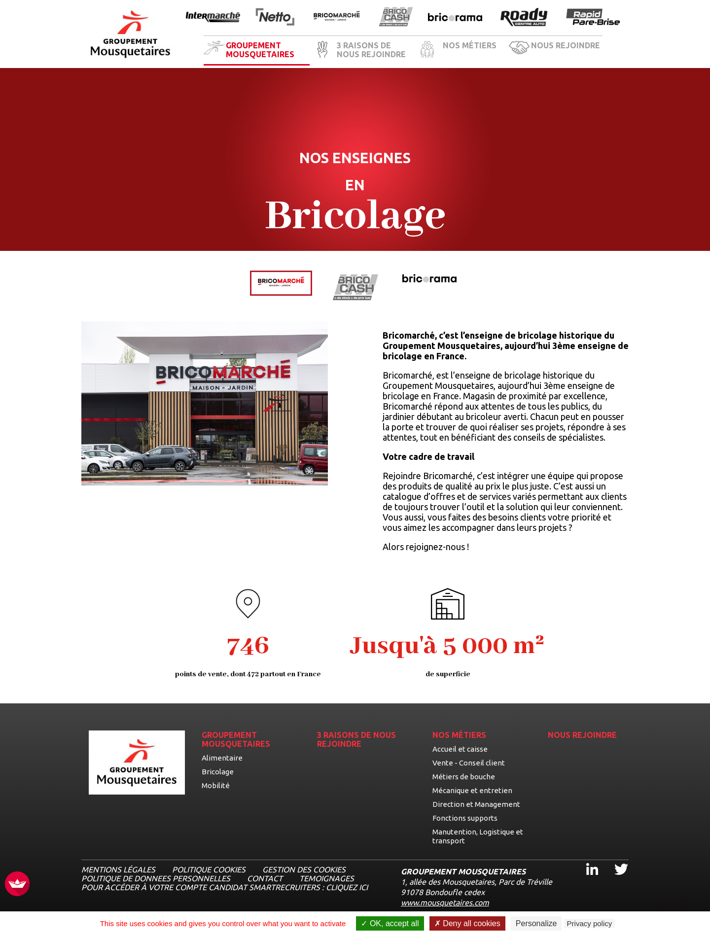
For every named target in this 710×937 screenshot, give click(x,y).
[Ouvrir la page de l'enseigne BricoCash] (396, 17)
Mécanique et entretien (472, 790)
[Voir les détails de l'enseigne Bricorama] (429, 279)
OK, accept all (390, 923)
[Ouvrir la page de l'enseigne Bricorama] (455, 18)
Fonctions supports (464, 818)
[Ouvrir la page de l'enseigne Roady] (524, 18)
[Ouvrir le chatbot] (670, 900)
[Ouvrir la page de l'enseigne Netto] (275, 17)
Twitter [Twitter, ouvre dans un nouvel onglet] (614, 860)
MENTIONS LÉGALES (118, 869)
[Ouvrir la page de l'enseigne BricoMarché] (336, 17)
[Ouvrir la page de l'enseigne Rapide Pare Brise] (593, 17)
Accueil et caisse (460, 749)
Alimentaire (222, 758)
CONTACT (265, 878)
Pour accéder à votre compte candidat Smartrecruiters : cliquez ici (224, 887)
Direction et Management (476, 804)
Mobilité (216, 785)
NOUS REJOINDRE (565, 45)
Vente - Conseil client (468, 763)
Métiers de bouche (463, 776)
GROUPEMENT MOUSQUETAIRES (260, 50)
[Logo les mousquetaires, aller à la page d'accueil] (130, 34)
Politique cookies (209, 869)
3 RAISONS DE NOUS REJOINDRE (371, 50)
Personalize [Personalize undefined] (536, 923)
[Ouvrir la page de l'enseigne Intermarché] (213, 18)
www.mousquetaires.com (445, 902)
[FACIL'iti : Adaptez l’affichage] (17, 884)
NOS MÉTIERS (470, 45)
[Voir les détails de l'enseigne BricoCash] (355, 288)
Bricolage (218, 771)
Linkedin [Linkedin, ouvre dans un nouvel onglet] (586, 860)
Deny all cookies (467, 923)
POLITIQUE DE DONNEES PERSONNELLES (155, 878)
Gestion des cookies (304, 869)
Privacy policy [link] (589, 923)
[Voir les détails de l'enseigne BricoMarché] (281, 283)
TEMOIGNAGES (326, 878)
